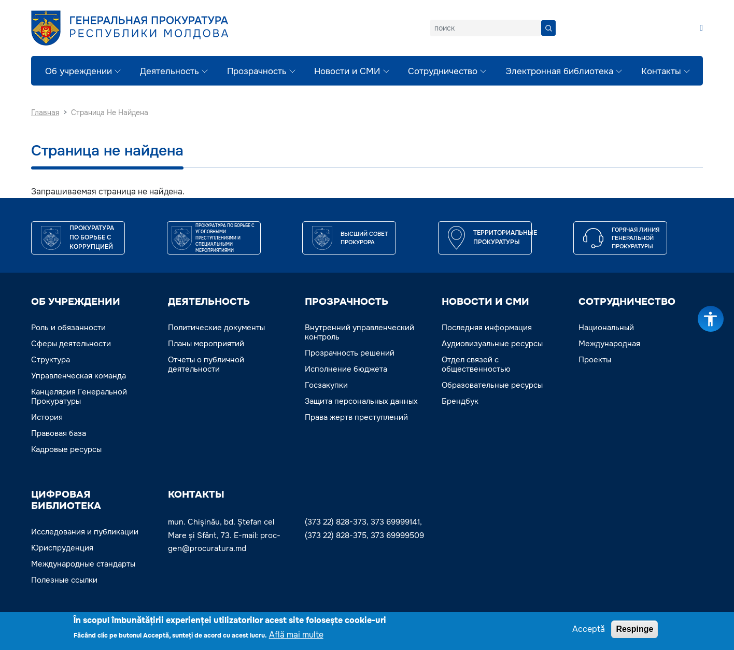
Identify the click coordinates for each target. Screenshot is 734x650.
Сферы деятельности (71, 343)
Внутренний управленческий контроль (359, 332)
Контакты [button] (196, 494)
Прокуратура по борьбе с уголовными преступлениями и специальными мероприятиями (225, 238)
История (47, 417)
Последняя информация (487, 327)
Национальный (606, 327)
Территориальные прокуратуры (505, 237)
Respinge (634, 630)
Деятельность (169, 71)
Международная (609, 343)
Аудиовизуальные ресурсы (492, 343)
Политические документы (216, 327)
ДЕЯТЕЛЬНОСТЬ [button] (209, 301)
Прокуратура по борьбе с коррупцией (91, 237)
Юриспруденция (62, 548)
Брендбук (460, 401)
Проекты (594, 360)
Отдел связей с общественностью (476, 364)
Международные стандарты (83, 564)
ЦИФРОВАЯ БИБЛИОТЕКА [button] (66, 500)
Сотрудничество (442, 71)
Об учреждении (78, 71)
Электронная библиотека (559, 71)
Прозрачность (257, 71)
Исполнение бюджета (346, 369)
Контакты (661, 71)
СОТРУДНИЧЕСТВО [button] (626, 301)
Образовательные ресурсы (492, 385)
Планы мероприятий (206, 343)
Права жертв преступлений (356, 417)
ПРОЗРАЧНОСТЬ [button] (346, 301)
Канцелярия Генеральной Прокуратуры (79, 396)
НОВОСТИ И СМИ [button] (485, 301)
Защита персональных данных (361, 401)
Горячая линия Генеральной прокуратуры (635, 238)
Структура (50, 360)
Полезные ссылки (64, 580)
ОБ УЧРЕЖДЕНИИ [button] (75, 301)
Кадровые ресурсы (66, 449)
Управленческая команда (78, 376)
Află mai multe (296, 635)
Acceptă (588, 630)
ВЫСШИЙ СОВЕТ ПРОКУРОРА (364, 238)
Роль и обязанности (68, 327)
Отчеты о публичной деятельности (206, 364)
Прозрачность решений (349, 353)
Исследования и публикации (84, 532)
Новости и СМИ (347, 71)
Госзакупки (326, 385)
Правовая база (58, 433)
